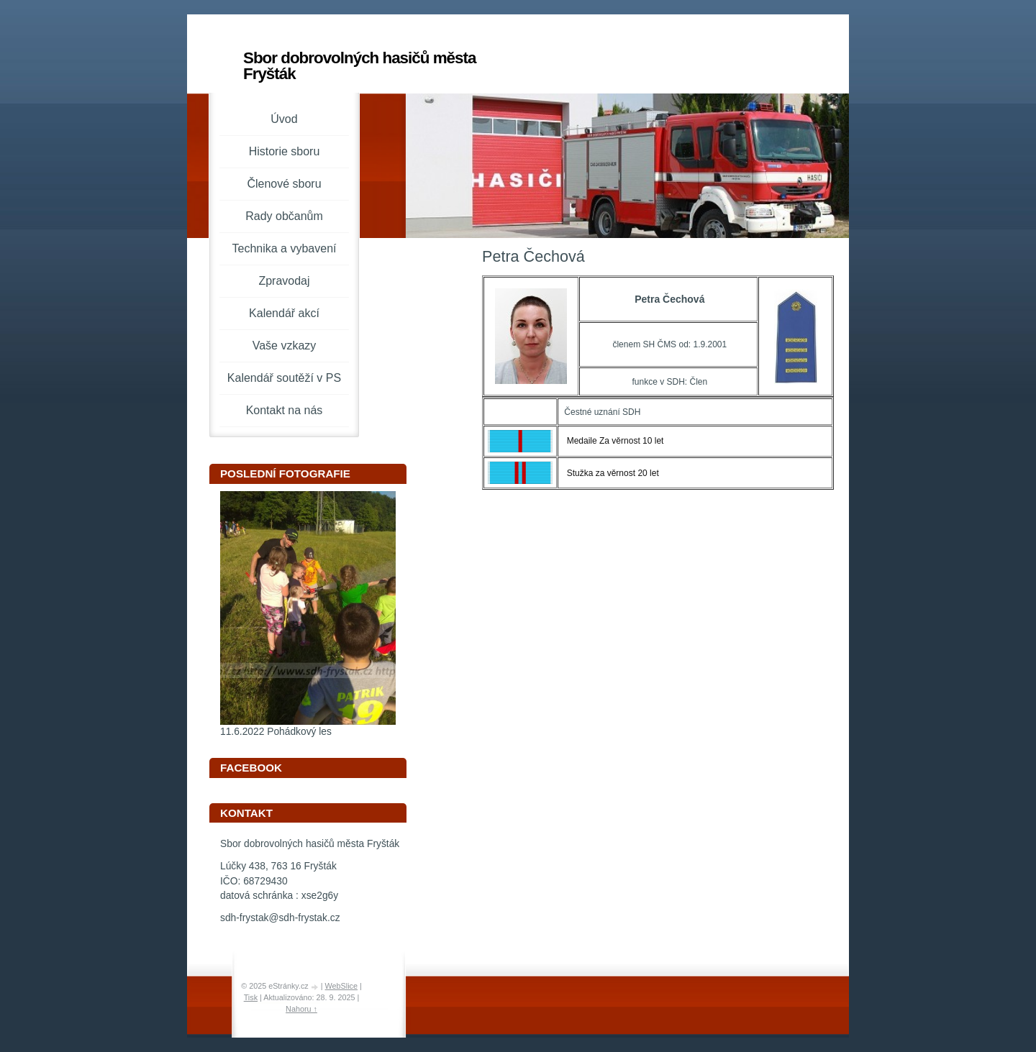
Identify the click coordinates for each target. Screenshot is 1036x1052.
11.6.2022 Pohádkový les (276, 731)
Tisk (251, 997)
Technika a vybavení (284, 248)
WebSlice (341, 986)
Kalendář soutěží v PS (284, 378)
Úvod (284, 119)
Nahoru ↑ (301, 1009)
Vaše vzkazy (285, 345)
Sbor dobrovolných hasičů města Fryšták (359, 66)
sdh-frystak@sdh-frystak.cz (280, 918)
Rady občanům (284, 216)
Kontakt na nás (284, 410)
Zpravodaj (283, 281)
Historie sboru (284, 151)
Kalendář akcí (284, 313)
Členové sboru (284, 184)
